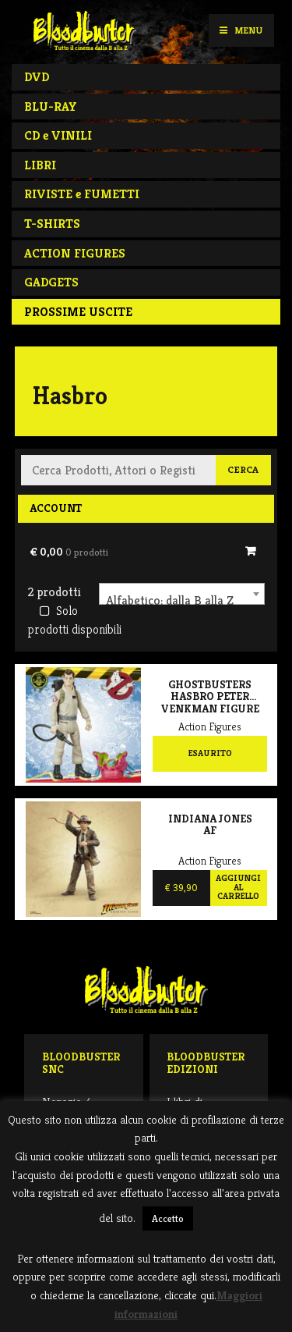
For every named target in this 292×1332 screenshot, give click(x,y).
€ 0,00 (69, 552)
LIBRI (40, 165)
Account (56, 508)
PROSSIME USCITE (78, 312)
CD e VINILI (58, 135)
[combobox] (182, 594)
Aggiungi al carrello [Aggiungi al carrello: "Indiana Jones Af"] (238, 886)
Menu (241, 30)
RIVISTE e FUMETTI (81, 194)
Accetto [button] (168, 1218)
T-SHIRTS (52, 223)
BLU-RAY (50, 106)
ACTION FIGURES (74, 253)
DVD (36, 77)
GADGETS (51, 282)
